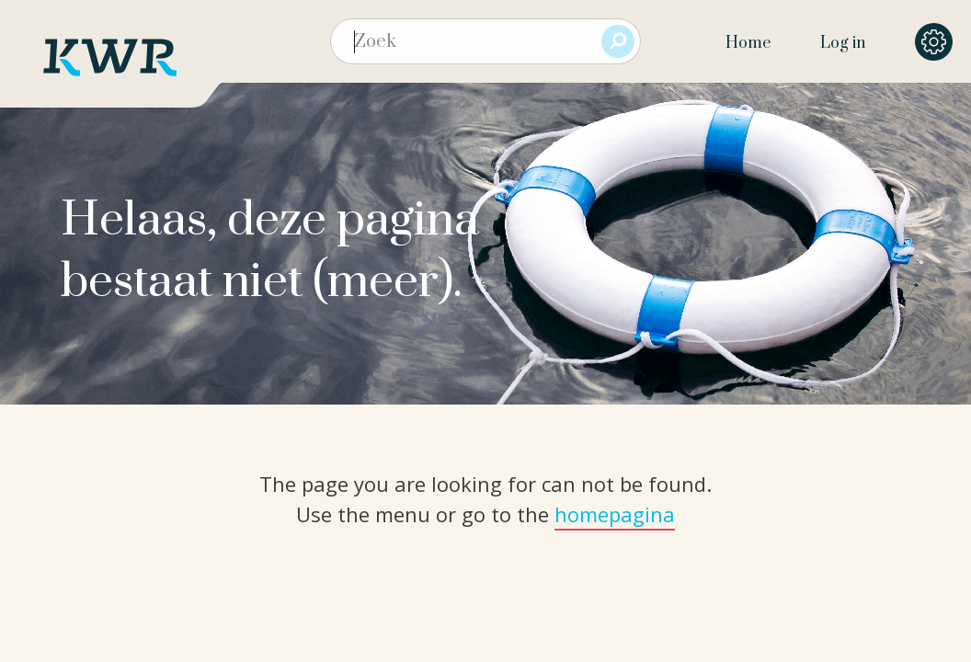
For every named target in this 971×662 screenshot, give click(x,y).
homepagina (614, 514)
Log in (842, 43)
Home (748, 43)
